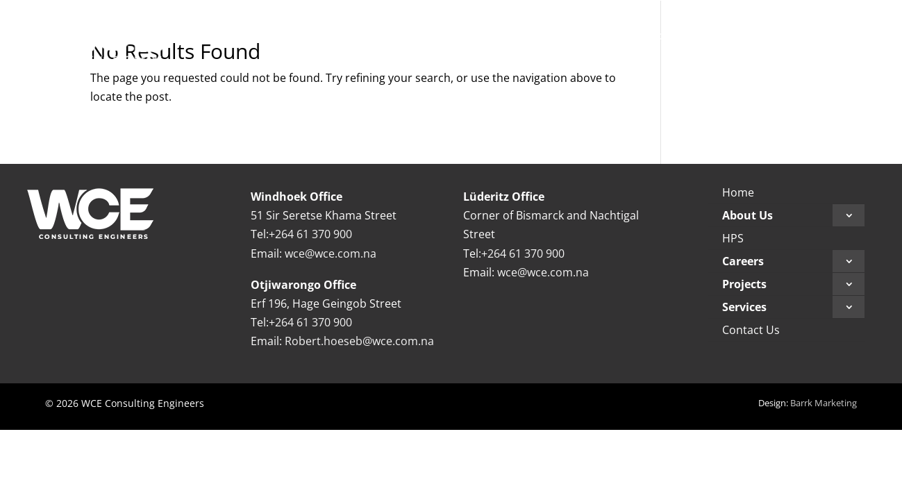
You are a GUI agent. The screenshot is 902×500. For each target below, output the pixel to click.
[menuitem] (455, 35)
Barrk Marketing (823, 403)
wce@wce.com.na (330, 253)
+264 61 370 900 (310, 234)
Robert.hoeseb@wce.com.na (359, 341)
